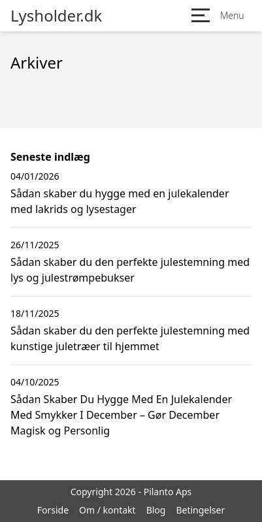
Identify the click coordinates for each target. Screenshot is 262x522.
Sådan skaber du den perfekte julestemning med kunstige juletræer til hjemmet (130, 338)
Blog (156, 510)
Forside (53, 510)
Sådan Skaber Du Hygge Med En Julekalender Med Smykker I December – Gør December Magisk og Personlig (121, 415)
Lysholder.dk (56, 15)
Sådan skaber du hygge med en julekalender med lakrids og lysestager (119, 201)
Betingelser (200, 510)
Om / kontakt (107, 510)
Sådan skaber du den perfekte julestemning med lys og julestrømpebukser (130, 270)
